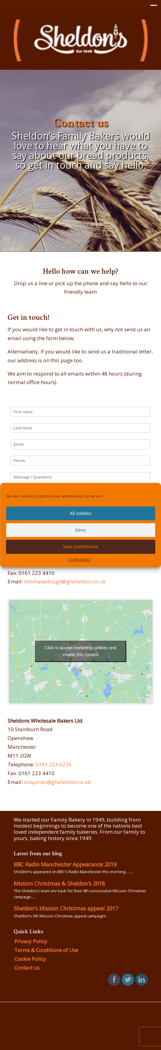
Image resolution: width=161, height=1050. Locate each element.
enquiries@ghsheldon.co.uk (57, 781)
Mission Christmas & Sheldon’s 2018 (59, 883)
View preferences (80, 546)
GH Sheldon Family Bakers (81, 39)
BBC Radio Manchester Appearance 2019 (65, 864)
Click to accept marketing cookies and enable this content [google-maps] (80, 651)
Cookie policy (79, 559)
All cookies (81, 513)
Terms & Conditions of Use (46, 950)
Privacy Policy (30, 941)
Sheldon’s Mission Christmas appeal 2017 (66, 908)
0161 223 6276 (54, 764)
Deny (80, 529)
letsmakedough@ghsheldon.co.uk (65, 581)
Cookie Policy (30, 958)
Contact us (27, 967)
